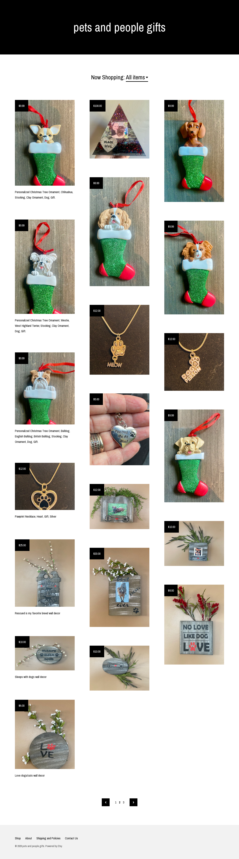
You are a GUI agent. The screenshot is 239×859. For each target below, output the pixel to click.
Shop (18, 838)
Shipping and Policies (48, 838)
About (28, 838)
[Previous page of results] (106, 802)
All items (135, 77)
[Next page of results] (133, 802)
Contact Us (71, 838)
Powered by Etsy (53, 846)
